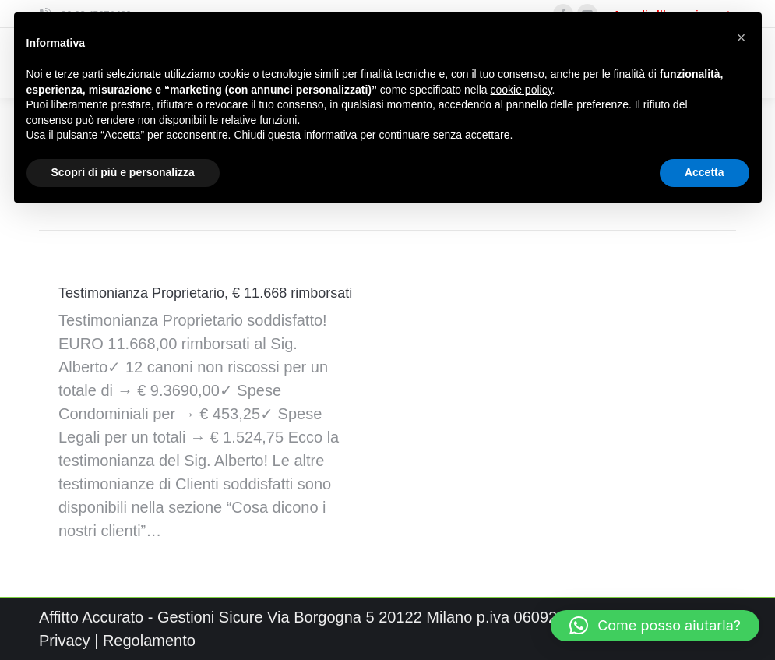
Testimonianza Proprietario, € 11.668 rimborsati (205, 293)
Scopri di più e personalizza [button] (123, 172)
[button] (655, 625)
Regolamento (149, 640)
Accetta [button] (704, 172)
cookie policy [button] (520, 89)
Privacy (64, 640)
